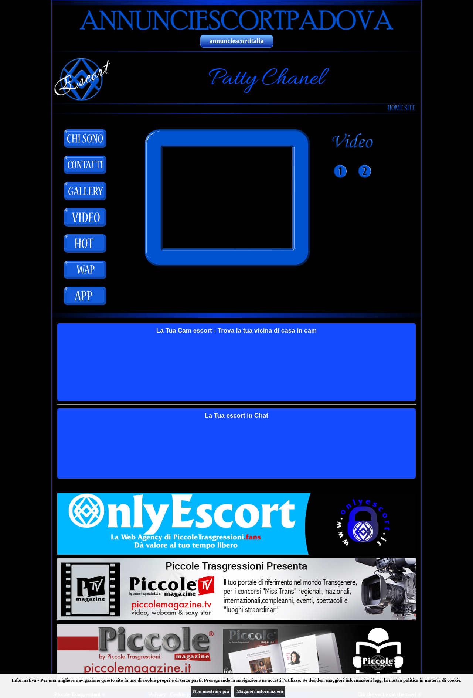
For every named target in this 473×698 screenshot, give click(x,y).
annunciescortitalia (237, 41)
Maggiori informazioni (259, 691)
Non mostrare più (211, 691)
